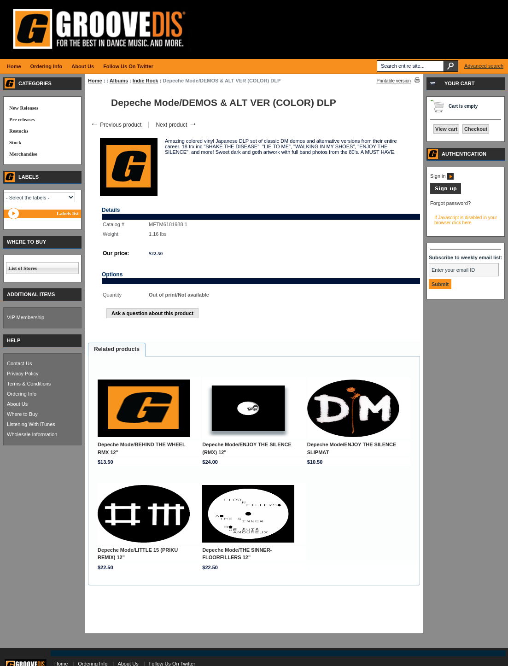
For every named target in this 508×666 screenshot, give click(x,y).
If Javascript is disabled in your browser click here (465, 220)
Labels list (68, 213)
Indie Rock (145, 80)
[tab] (117, 349)
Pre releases (22, 119)
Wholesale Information (32, 434)
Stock (15, 142)
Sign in (442, 176)
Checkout (475, 129)
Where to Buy (22, 414)
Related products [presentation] (117, 349)
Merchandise (23, 154)
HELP (13, 340)
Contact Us (19, 363)
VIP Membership (25, 317)
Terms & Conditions (29, 383)
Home (95, 80)
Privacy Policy (22, 373)
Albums (119, 80)
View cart (446, 129)
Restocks (19, 131)
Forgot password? (450, 203)
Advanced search (483, 66)
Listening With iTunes (31, 424)
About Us (17, 404)
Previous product (115, 125)
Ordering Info (21, 394)
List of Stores (22, 268)
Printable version (394, 80)
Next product (176, 125)
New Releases (23, 108)
